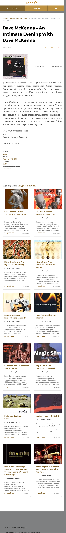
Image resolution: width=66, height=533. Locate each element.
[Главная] (32, 3)
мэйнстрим (7, 169)
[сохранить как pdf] (59, 47)
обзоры (13, 18)
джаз (5, 154)
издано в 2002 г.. (23, 18)
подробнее (9, 233)
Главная (5, 18)
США (5, 164)
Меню (36, 8)
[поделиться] (46, 47)
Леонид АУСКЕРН (10, 159)
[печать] (52, 47)
